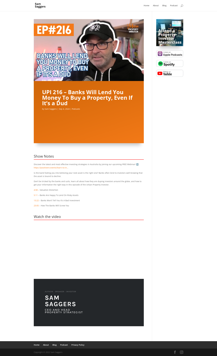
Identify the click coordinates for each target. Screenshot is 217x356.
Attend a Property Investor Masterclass (169, 36)
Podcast (174, 6)
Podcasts (76, 109)
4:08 (36, 190)
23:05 (36, 205)
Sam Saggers (51, 109)
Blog (164, 6)
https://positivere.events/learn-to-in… (51, 167)
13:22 (36, 200)
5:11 (36, 195)
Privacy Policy (77, 345)
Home (146, 6)
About (156, 6)
